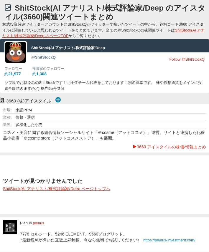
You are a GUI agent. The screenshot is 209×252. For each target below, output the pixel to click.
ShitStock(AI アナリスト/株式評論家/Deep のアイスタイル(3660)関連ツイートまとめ (105, 12)
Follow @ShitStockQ (187, 59)
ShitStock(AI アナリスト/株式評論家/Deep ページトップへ (56, 188)
